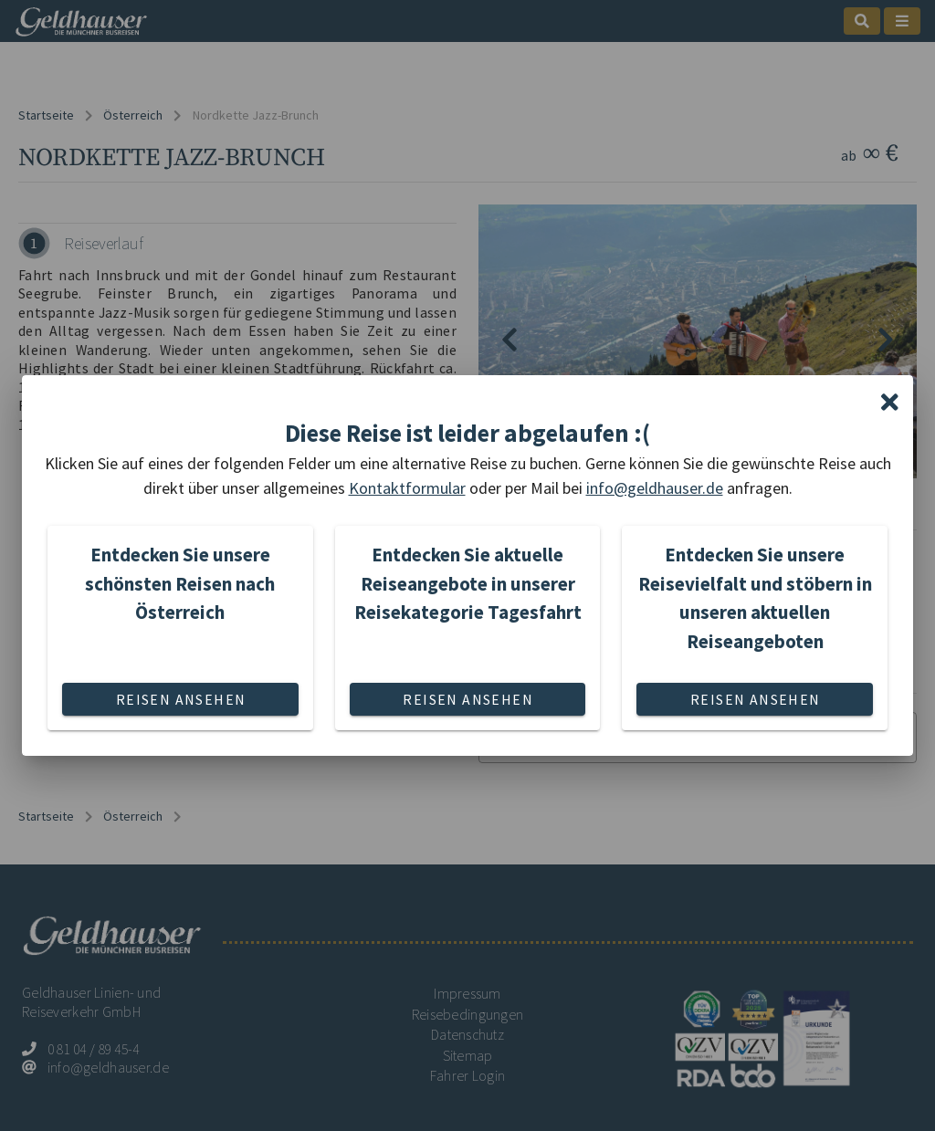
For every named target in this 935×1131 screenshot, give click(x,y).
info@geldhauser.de (654, 487)
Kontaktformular (407, 487)
